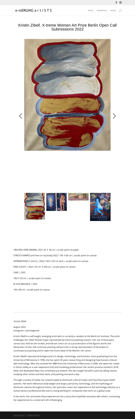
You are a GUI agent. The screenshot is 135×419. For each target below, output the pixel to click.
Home (90, 11)
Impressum (19, 415)
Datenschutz (33, 415)
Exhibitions (102, 11)
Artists (113, 11)
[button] (20, 116)
